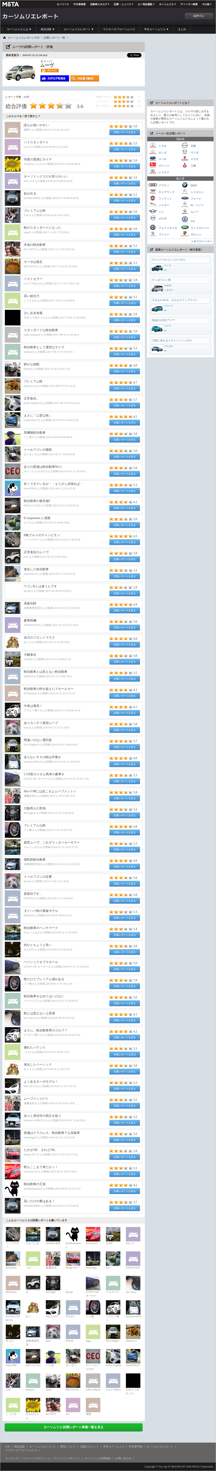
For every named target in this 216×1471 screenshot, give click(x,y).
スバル (157, 158)
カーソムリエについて (42, 1446)
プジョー (158, 234)
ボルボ (157, 218)
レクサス (158, 172)
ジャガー (158, 205)
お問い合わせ (123, 1458)
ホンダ (157, 152)
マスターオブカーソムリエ (119, 29)
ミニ (156, 211)
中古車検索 (79, 4)
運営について (68, 1446)
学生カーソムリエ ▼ (156, 29)
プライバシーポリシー (66, 1458)
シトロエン (192, 192)
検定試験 (19, 1446)
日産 (188, 145)
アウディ (158, 185)
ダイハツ (158, 165)
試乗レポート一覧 (54, 37)
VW (187, 219)
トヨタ (157, 145)
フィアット (160, 198)
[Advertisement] (180, 69)
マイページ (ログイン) (36, 1458)
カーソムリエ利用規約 (97, 1458)
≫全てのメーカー (201, 241)
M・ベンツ (192, 205)
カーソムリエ (166, 4)
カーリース (63, 4)
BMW (188, 185)
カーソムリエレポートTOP (23, 37)
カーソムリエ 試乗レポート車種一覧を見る (74, 1427)
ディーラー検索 (189, 4)
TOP (7, 1446)
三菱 (188, 165)
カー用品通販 (145, 4)
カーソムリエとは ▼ (19, 29)
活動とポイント (89, 1446)
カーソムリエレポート (159, 1446)
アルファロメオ (162, 227)
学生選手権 (135, 1446)
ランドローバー (194, 227)
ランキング (11, 1458)
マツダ (189, 152)
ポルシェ (190, 234)
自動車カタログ (98, 4)
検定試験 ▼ (48, 29)
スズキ (189, 158)
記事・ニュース (122, 4)
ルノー (189, 211)
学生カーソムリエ (114, 1446)
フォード (190, 198)
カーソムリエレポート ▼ (79, 29)
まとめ (182, 29)
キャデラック (161, 192)
